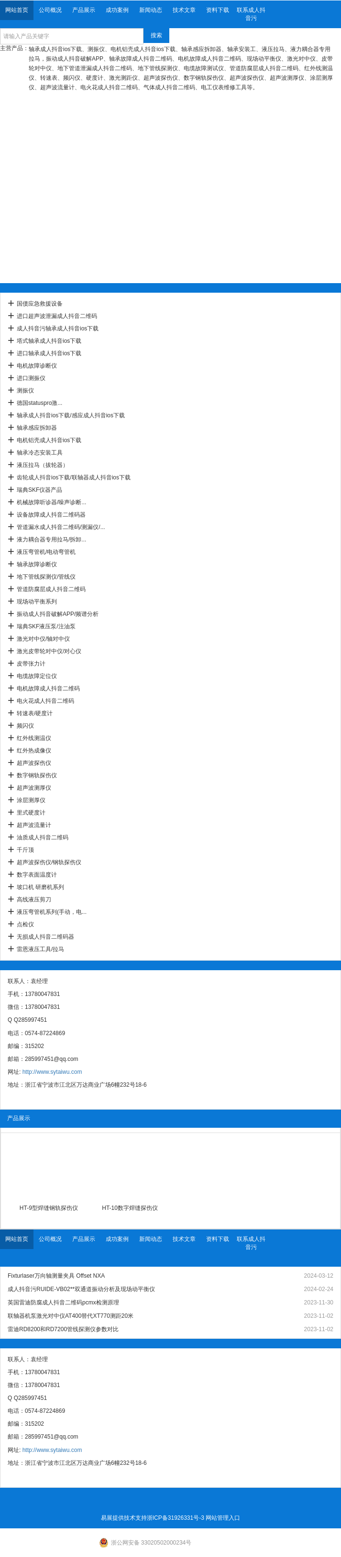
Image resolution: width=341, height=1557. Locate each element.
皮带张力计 (31, 663)
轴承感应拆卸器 (37, 427)
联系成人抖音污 (251, 14)
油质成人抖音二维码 (42, 837)
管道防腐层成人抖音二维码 (51, 589)
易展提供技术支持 (124, 1518)
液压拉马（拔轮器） (42, 465)
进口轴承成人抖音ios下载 (49, 353)
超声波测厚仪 (34, 787)
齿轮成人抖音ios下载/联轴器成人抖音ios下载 (74, 477)
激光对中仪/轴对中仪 (43, 639)
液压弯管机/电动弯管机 (46, 552)
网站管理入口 (223, 1518)
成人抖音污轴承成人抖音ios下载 (58, 328)
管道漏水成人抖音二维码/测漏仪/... (61, 527)
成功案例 (117, 10)
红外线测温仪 (34, 738)
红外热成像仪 (34, 750)
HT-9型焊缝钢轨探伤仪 (49, 1208)
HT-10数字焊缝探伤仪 (130, 1208)
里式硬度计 (31, 812)
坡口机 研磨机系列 (40, 887)
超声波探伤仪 (34, 763)
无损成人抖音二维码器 (45, 936)
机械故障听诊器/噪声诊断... (51, 502)
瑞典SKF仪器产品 (39, 490)
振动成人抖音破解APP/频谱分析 (58, 614)
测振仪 (25, 390)
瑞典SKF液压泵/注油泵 (46, 626)
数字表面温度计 (37, 874)
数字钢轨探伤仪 (37, 775)
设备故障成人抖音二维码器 (51, 514)
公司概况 (50, 10)
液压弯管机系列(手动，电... (52, 912)
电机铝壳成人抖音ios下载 (49, 440)
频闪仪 (25, 725)
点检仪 (25, 924)
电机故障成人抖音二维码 (48, 688)
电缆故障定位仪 (37, 676)
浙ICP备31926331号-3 (175, 1518)
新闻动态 (150, 10)
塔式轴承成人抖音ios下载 (49, 341)
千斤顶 (25, 850)
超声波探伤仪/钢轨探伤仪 (49, 862)
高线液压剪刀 (34, 899)
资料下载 (217, 10)
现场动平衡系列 (37, 601)
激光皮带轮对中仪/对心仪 (49, 651)
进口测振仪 (31, 378)
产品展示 (83, 10)
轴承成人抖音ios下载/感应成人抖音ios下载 (71, 415)
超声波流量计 (34, 825)
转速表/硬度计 (35, 713)
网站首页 (16, 10)
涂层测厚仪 (31, 800)
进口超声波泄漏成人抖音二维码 (57, 316)
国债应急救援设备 (40, 303)
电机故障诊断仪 (37, 365)
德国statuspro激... (39, 403)
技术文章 (184, 10)
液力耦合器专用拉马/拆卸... (51, 539)
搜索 (156, 35)
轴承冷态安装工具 (40, 452)
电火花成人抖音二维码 (45, 701)
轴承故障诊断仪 (37, 564)
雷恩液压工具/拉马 (40, 949)
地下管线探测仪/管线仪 (46, 576)
